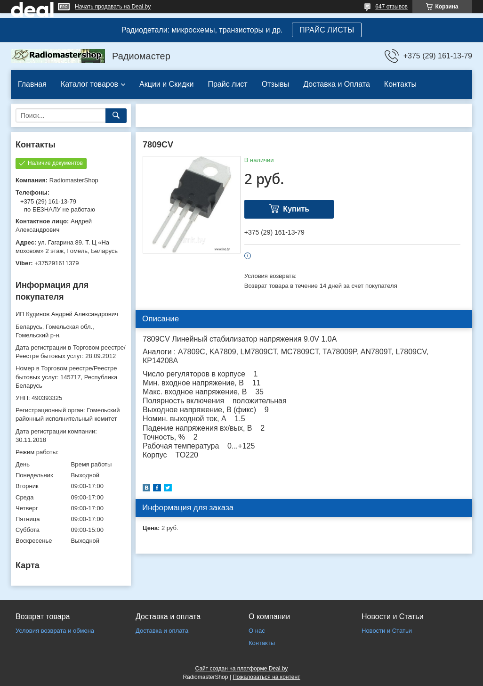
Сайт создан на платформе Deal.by (241, 668)
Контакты (400, 84)
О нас (257, 630)
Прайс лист (227, 84)
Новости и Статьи (387, 630)
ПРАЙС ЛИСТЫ (326, 30)
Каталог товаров (89, 84)
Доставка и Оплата (336, 84)
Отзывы (276, 84)
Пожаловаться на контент (266, 677)
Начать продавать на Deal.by (113, 6)
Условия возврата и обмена (55, 630)
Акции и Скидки (166, 84)
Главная (32, 84)
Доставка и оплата (162, 630)
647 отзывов (391, 6)
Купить (296, 209)
